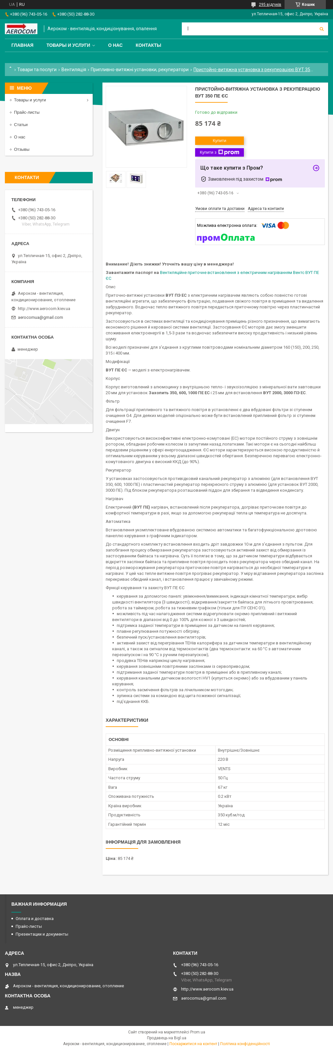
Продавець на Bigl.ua (166, 1038)
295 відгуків (270, 4)
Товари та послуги (37, 69)
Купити (219, 140)
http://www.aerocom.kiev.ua (44, 308)
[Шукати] (321, 28)
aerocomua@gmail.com (40, 317)
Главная (22, 45)
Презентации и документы (42, 934)
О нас (115, 45)
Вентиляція (73, 69)
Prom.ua (197, 1032)
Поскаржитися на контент (193, 1044)
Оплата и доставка (35, 918)
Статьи (21, 124)
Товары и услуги (68, 45)
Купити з (219, 152)
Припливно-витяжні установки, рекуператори (140, 69)
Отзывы (22, 149)
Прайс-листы (27, 112)
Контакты (148, 45)
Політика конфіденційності (245, 1044)
